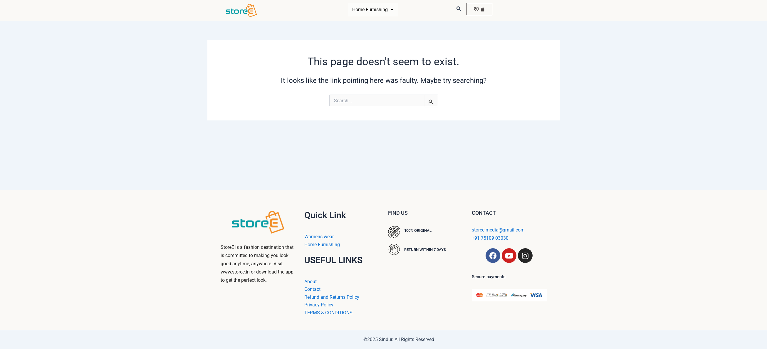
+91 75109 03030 (490, 238)
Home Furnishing (372, 9)
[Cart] (479, 9)
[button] (373, 9)
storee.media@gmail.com (498, 230)
